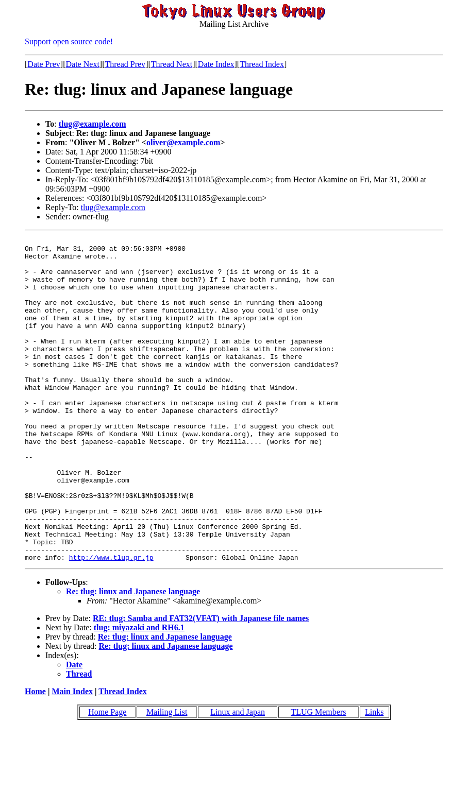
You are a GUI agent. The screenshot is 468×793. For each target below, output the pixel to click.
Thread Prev (125, 64)
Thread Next (171, 64)
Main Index (72, 756)
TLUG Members (318, 776)
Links (374, 776)
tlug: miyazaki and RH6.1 (139, 692)
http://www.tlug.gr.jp (111, 622)
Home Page (107, 776)
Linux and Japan (237, 776)
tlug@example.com (92, 123)
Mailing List (167, 776)
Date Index (216, 64)
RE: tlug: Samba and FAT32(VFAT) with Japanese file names (201, 683)
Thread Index (262, 64)
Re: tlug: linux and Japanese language (133, 656)
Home (35, 756)
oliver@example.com (183, 142)
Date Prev (43, 64)
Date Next (82, 64)
